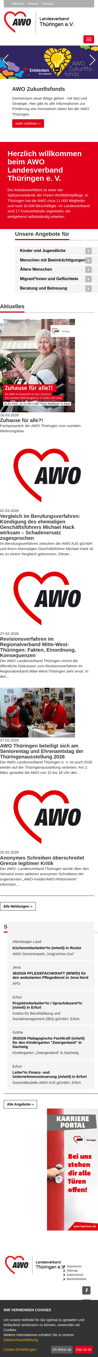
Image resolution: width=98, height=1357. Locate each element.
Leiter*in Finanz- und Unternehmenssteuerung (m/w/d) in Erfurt (49, 1074)
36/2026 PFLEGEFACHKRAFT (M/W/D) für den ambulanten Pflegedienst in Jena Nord (50, 975)
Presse (33, 3)
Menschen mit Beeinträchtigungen (52, 260)
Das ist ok (83, 1350)
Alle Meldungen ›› (17, 906)
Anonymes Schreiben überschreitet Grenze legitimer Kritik (42, 860)
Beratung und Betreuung (43, 288)
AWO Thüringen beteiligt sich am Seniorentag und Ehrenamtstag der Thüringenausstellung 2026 (41, 751)
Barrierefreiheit (76, 1279)
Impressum (74, 1266)
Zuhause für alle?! (21, 420)
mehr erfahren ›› (28, 123)
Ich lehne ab (61, 1350)
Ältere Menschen (36, 269)
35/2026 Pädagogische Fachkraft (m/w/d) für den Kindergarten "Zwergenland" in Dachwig (48, 1042)
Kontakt (47, 3)
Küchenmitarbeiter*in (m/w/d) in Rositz (46, 948)
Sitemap (72, 1270)
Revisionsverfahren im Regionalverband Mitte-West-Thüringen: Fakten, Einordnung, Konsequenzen (38, 647)
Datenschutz (75, 1275)
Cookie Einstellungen (20, 1350)
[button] (5, 60)
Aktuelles (17, 3)
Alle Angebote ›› (20, 1104)
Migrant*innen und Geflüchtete (49, 279)
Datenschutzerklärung (21, 1340)
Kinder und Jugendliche (43, 250)
